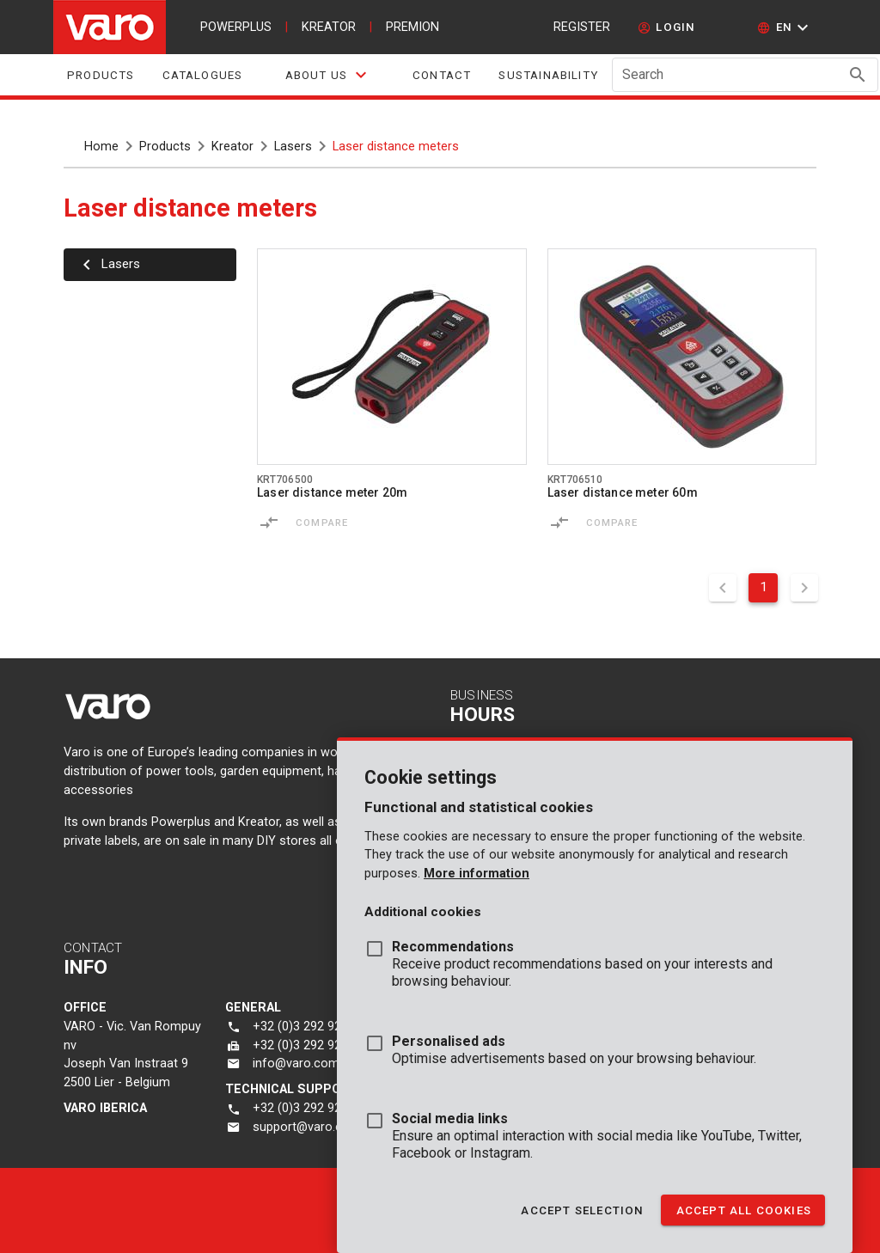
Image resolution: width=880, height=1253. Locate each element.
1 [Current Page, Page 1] (763, 587)
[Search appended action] (857, 74)
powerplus (236, 27)
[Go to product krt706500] (392, 356)
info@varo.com (296, 1063)
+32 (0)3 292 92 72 (305, 1045)
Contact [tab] (441, 75)
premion (412, 27)
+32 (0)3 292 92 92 (305, 1026)
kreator (329, 27)
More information (476, 873)
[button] (785, 27)
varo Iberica (105, 1108)
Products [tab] (101, 75)
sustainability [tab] (548, 75)
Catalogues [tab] (202, 75)
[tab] (327, 74)
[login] (666, 27)
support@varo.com (307, 1127)
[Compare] (269, 522)
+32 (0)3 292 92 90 (305, 1108)
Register (581, 27)
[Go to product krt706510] (682, 356)
